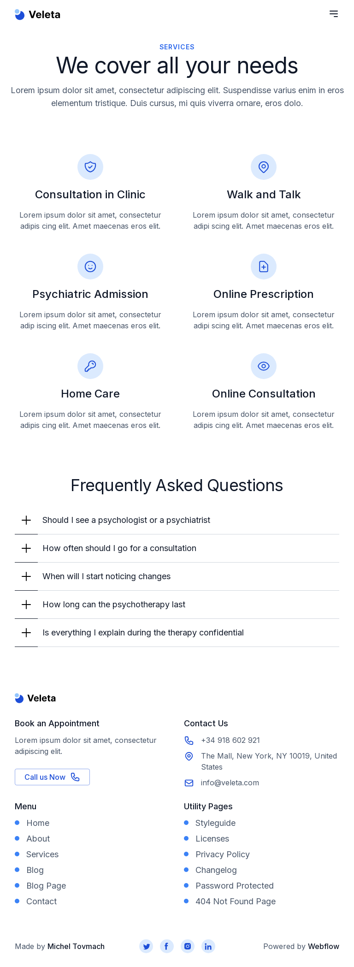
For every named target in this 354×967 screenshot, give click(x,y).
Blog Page (46, 885)
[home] (38, 21)
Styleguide (215, 823)
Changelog (216, 870)
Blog (35, 870)
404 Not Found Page (235, 901)
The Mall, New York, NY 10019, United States (269, 761)
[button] (177, 520)
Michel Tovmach (76, 946)
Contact (41, 901)
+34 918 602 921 (230, 740)
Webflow (323, 946)
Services (42, 854)
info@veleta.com (230, 782)
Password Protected (234, 885)
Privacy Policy (222, 854)
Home (37, 823)
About (38, 838)
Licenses (212, 838)
